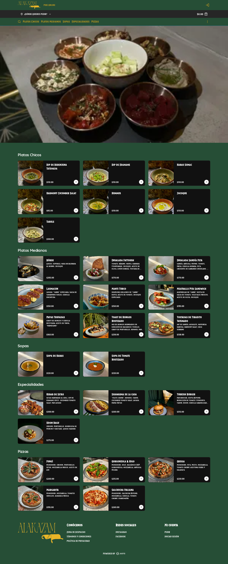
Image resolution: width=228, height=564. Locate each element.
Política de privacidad (78, 541)
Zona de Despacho (76, 532)
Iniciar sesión (172, 536)
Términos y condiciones (79, 536)
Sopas (66, 21)
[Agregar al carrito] (76, 182)
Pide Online (49, 5)
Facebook (121, 536)
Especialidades (80, 21)
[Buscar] (19, 21)
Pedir (167, 532)
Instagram (121, 532)
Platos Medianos (51, 21)
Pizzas (95, 21)
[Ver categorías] (207, 22)
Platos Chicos (31, 21)
